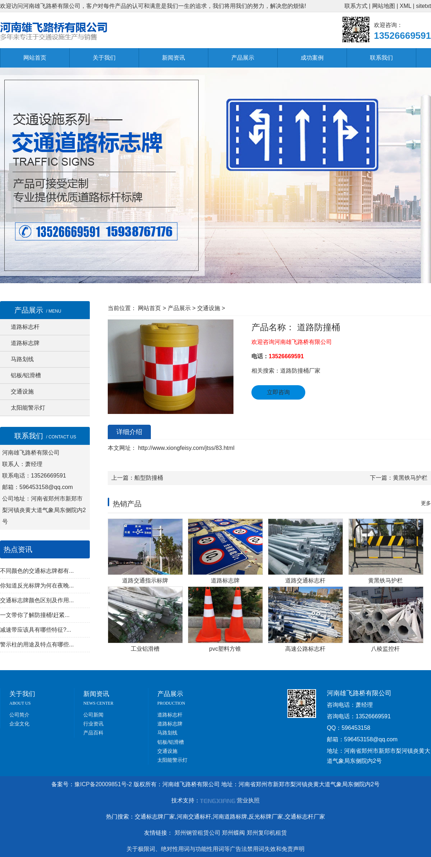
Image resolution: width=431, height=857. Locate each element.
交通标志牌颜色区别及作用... (37, 600)
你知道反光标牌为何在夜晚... (37, 585)
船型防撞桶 (148, 478)
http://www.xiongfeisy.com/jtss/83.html (185, 448)
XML (405, 6)
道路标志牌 (25, 343)
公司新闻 (93, 715)
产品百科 (93, 733)
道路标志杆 (25, 327)
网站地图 (383, 6)
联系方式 (355, 6)
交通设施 (22, 391)
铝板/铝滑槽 (26, 375)
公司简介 (19, 715)
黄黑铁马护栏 (410, 478)
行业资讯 (93, 724)
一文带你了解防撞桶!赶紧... (35, 615)
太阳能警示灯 (28, 408)
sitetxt (423, 6)
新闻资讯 (173, 58)
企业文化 (19, 724)
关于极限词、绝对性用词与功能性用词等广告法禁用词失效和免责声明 (215, 849)
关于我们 (104, 58)
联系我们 (381, 58)
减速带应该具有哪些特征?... (35, 630)
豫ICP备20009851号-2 (103, 784)
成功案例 (312, 58)
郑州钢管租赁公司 (198, 833)
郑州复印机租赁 (267, 833)
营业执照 (248, 800)
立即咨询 (278, 392)
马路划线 (22, 359)
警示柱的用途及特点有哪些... (37, 644)
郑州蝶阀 (233, 833)
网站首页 (34, 58)
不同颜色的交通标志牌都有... (37, 571)
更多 (426, 503)
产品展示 (242, 58)
